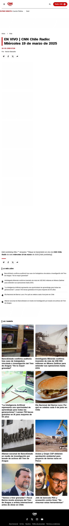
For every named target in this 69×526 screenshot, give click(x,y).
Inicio (3, 34)
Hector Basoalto (10, 52)
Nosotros (28, 524)
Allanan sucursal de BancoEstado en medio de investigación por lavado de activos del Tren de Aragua (35, 302)
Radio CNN (60, 4)
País (10, 34)
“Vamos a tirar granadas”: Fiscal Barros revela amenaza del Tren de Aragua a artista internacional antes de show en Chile (17, 501)
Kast (27, 11)
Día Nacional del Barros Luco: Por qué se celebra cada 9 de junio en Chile (29, 294)
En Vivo (22, 524)
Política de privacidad (38, 524)
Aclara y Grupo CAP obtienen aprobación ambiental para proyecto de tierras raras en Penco (49, 457)
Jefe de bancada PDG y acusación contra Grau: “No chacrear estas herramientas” (49, 500)
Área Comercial (13, 524)
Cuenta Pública (18, 11)
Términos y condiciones (53, 524)
